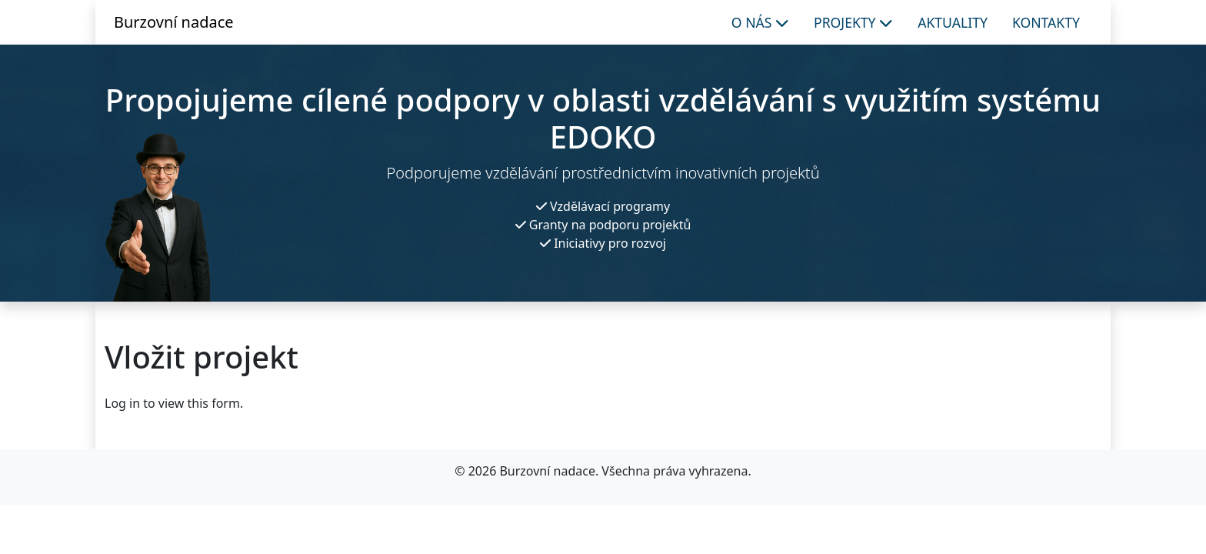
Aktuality (953, 22)
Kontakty (1046, 22)
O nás (760, 22)
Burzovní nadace (174, 22)
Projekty (853, 22)
